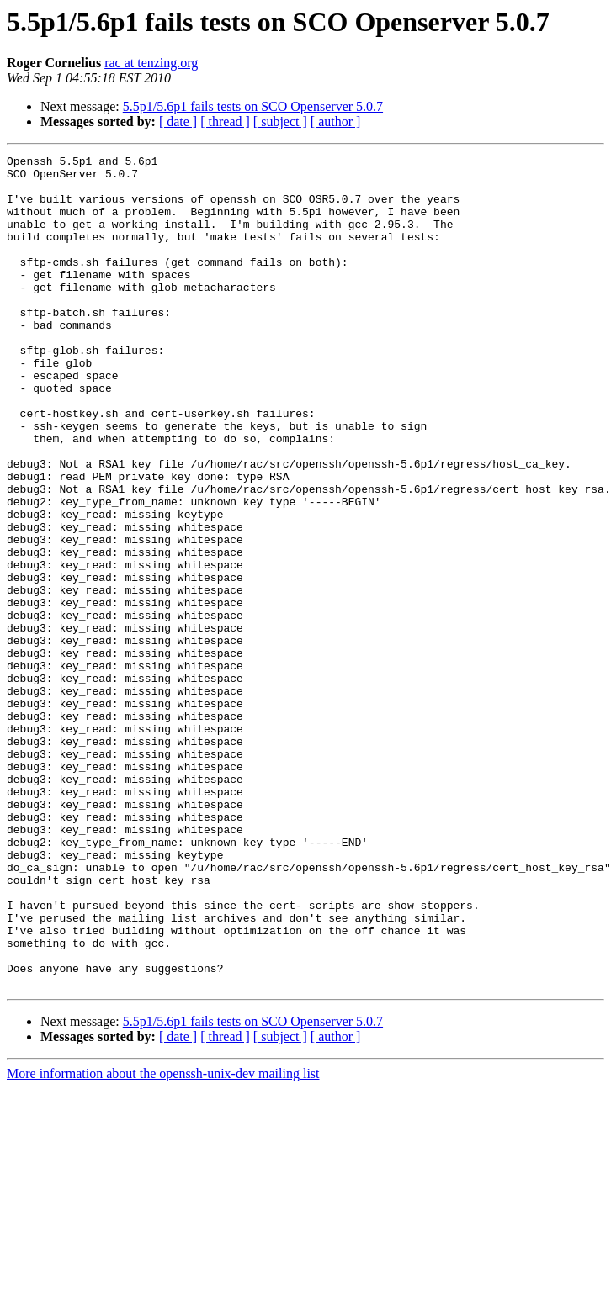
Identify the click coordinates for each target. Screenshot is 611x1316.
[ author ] (336, 121)
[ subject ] (280, 121)
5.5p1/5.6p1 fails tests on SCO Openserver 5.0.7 (253, 106)
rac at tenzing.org (151, 62)
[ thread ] (225, 121)
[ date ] (178, 121)
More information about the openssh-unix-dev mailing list (163, 1240)
